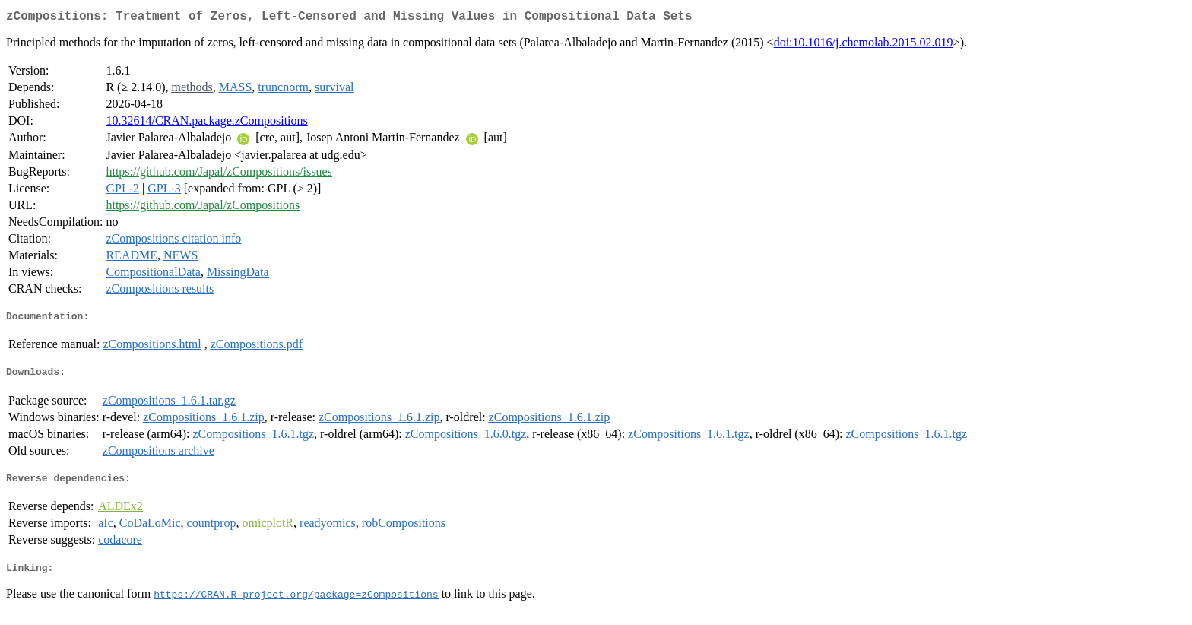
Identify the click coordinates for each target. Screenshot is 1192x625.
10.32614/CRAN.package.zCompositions (206, 123)
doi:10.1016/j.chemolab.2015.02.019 (863, 45)
